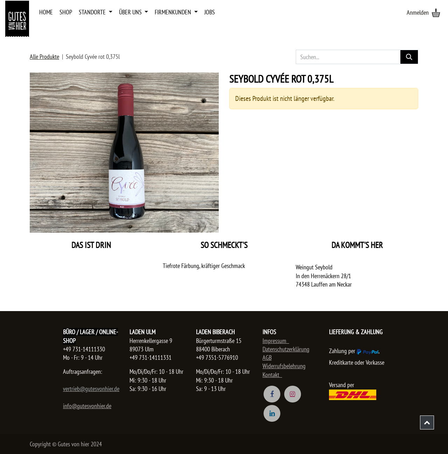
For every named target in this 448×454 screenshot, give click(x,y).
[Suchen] (409, 57)
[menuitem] (46, 12)
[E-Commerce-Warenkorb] (436, 13)
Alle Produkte (44, 57)
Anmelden (418, 12)
